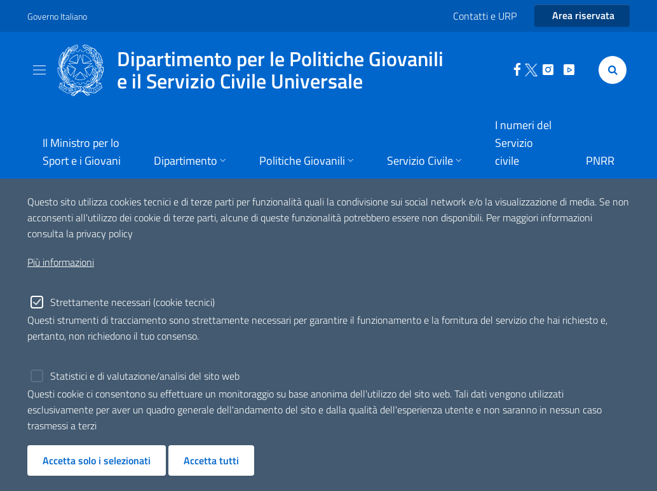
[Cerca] (610, 70)
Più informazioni (60, 262)
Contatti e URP (485, 16)
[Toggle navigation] (39, 70)
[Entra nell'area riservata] (582, 15)
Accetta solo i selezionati (97, 460)
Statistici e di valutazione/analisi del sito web (145, 376)
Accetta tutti (211, 460)
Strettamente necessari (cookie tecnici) (132, 302)
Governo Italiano (57, 16)
